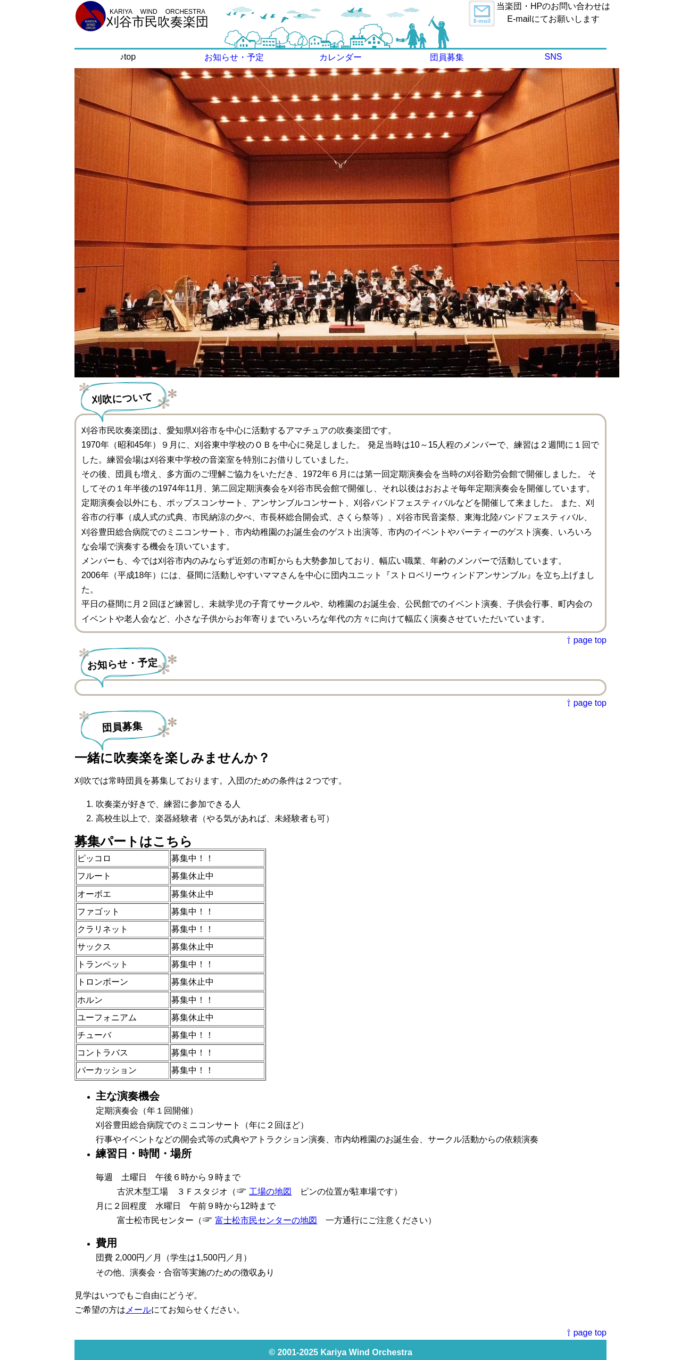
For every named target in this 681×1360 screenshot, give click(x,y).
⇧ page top (587, 640)
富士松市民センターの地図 (266, 1220)
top (130, 56)
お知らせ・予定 (234, 57)
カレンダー (340, 57)
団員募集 (447, 57)
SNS (553, 56)
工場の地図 (270, 1191)
